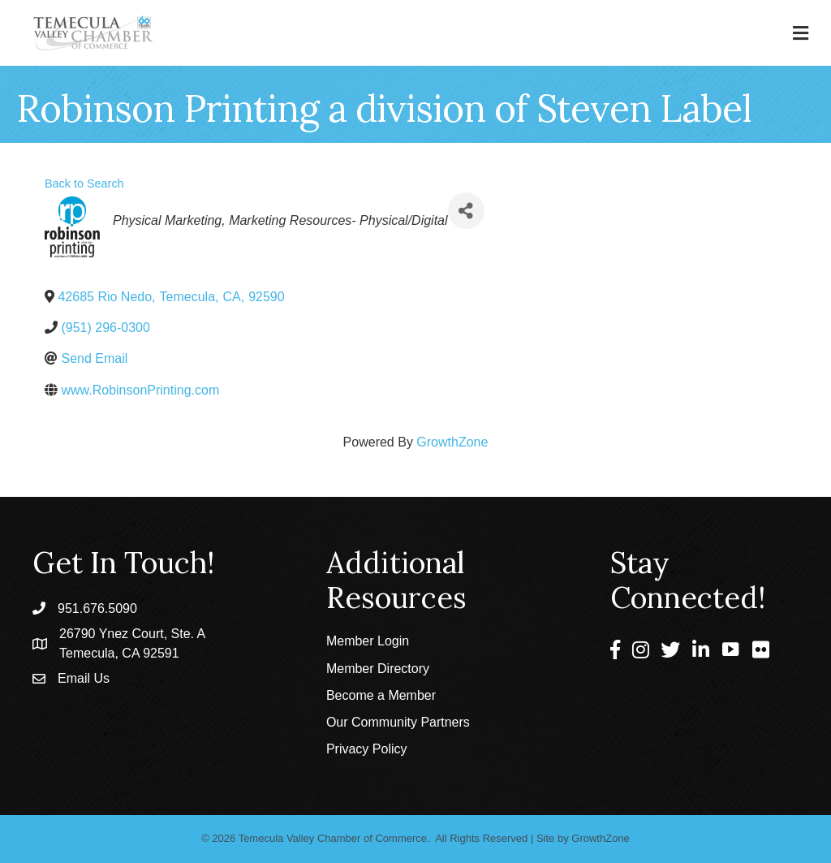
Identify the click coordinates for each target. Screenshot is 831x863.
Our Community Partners (398, 722)
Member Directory (377, 668)
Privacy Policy (366, 749)
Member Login (367, 641)
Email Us (84, 678)
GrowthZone (452, 442)
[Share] (466, 210)
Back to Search (84, 183)
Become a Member (381, 695)
